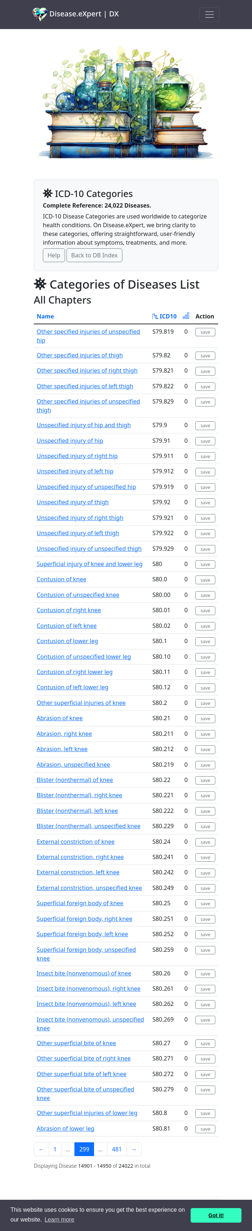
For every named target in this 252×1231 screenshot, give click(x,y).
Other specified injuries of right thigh (87, 370)
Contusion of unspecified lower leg (84, 657)
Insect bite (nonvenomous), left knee (86, 1004)
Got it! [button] (216, 1215)
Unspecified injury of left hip (75, 471)
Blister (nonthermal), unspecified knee (89, 826)
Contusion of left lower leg (73, 687)
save (205, 332)
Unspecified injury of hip (70, 441)
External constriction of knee (75, 842)
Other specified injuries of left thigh (85, 386)
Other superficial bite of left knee (81, 1074)
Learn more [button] (59, 1219)
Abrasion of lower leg (65, 1128)
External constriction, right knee (80, 857)
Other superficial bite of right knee (84, 1058)
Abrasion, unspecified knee (73, 765)
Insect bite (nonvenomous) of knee (84, 973)
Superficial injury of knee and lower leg (90, 564)
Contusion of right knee (69, 610)
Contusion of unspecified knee (78, 595)
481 (117, 1149)
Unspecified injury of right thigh (80, 518)
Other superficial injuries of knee (81, 703)
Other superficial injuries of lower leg (87, 1113)
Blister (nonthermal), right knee (79, 795)
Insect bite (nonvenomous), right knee (89, 989)
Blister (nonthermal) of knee (75, 780)
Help (54, 255)
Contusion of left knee (67, 626)
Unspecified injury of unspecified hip (86, 487)
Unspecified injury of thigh (73, 502)
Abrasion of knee (60, 718)
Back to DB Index (94, 255)
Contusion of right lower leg (75, 672)
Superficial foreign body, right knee (85, 919)
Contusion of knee (61, 579)
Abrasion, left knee (62, 749)
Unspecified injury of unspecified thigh (89, 549)
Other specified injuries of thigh (80, 355)
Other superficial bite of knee (76, 1043)
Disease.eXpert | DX (75, 14)
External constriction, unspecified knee (89, 888)
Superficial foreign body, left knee (82, 934)
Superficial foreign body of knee (80, 903)
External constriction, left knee (78, 872)
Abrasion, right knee (64, 734)
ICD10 (165, 316)
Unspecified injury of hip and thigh (84, 425)
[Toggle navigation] (209, 14)
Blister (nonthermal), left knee (77, 811)
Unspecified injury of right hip (77, 456)
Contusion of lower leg (67, 641)
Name (45, 316)
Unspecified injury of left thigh (78, 533)
